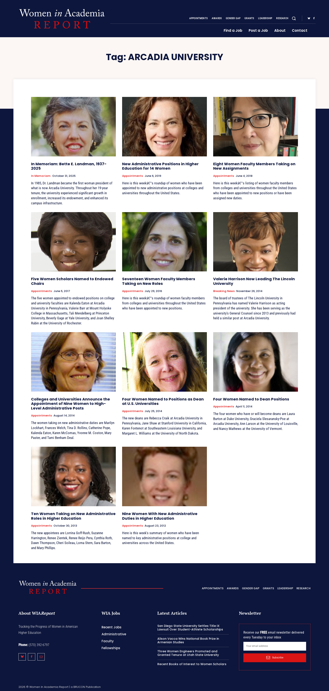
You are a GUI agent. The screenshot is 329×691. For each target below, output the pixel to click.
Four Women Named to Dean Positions (251, 399)
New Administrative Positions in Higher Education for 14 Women (160, 166)
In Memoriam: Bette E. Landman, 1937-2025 (69, 166)
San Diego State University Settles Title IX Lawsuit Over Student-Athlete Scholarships (190, 628)
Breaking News (224, 291)
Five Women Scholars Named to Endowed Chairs (72, 281)
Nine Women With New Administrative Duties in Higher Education (159, 516)
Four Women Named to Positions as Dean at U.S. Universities (163, 401)
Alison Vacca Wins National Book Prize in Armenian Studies (188, 640)
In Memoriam (41, 176)
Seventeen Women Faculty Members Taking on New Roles (158, 281)
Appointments (132, 176)
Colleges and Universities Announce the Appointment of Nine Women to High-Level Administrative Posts (70, 403)
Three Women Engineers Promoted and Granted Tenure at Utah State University (188, 653)
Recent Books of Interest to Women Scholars (191, 664)
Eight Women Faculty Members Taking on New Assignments (254, 166)
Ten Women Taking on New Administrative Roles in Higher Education (73, 516)
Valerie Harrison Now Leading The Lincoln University (254, 281)
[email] (274, 646)
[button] (294, 18)
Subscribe (274, 657)
